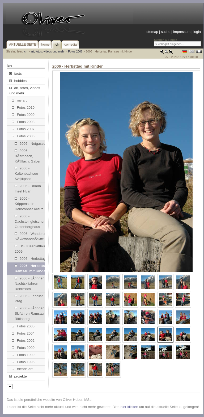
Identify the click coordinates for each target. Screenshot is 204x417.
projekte (18, 376)
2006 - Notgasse (30, 144)
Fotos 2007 (23, 129)
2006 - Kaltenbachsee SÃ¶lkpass (26, 173)
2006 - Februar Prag (29, 298)
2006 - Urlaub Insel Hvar (28, 188)
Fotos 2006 (75, 51)
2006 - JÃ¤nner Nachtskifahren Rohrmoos (29, 283)
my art (19, 100)
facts (15, 74)
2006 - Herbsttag (30, 259)
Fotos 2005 (23, 326)
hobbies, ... (20, 81)
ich (25, 51)
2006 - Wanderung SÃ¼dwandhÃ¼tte (32, 236)
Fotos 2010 (23, 107)
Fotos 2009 (23, 115)
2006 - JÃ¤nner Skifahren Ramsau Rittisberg (29, 313)
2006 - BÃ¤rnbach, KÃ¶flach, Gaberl (28, 156)
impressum (181, 32)
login (197, 32)
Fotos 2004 (23, 333)
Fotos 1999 (23, 355)
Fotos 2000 (23, 348)
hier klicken (129, 407)
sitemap (152, 32)
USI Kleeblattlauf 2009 (30, 248)
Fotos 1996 (23, 362)
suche (165, 32)
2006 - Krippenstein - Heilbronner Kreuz (29, 203)
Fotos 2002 (23, 341)
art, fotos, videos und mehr (48, 51)
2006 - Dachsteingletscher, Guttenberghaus (30, 221)
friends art (22, 369)
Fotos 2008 (23, 122)
